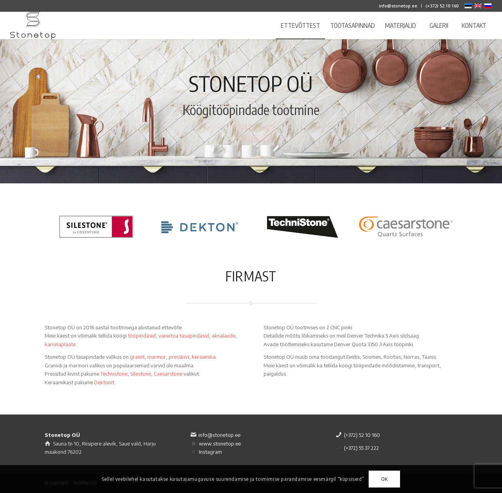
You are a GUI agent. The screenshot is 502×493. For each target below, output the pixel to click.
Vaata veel (251, 137)
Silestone (140, 374)
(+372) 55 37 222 (361, 448)
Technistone (113, 374)
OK (384, 479)
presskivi (179, 357)
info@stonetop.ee (398, 6)
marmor (156, 357)
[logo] (33, 25)
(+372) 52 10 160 (442, 6)
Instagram (210, 452)
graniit (137, 357)
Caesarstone (168, 374)
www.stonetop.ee (220, 443)
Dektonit (104, 382)
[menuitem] (398, 6)
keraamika (204, 357)
